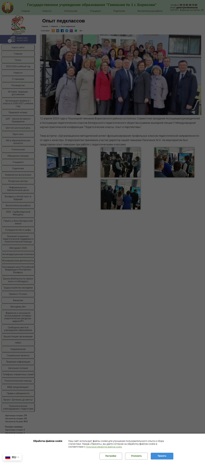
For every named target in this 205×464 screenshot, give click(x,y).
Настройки (110, 456)
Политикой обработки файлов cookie (104, 447)
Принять (162, 456)
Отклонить (136, 456)
